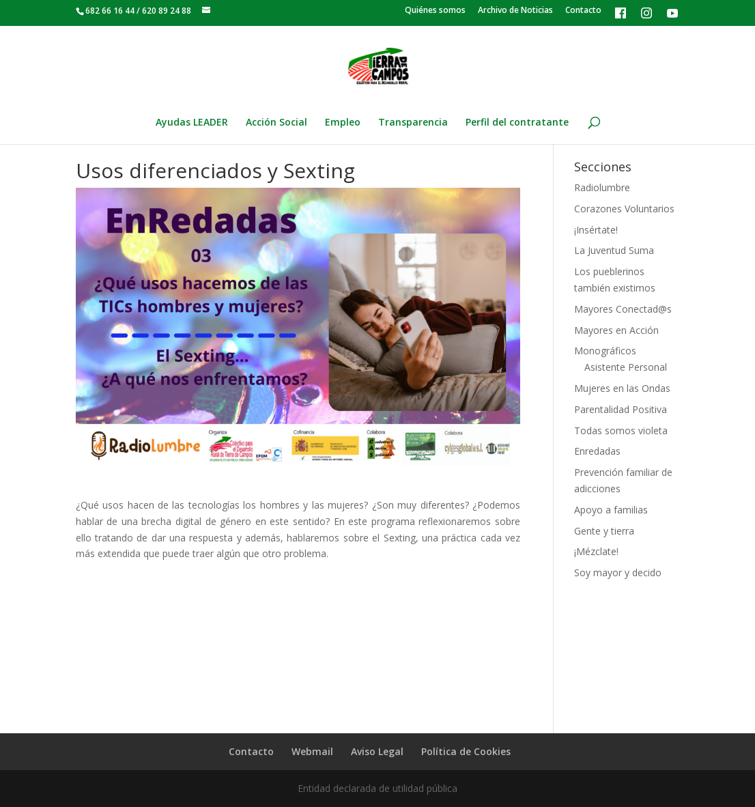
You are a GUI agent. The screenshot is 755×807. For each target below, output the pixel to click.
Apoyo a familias (611, 509)
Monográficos (605, 350)
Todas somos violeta (621, 430)
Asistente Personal (625, 366)
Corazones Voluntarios (624, 208)
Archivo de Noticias (515, 11)
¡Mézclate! (596, 551)
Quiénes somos (435, 11)
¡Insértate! (596, 229)
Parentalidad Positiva (620, 409)
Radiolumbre (602, 187)
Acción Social (276, 122)
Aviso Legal (377, 751)
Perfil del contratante (517, 122)
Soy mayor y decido (617, 572)
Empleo (342, 122)
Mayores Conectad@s (623, 308)
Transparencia (413, 122)
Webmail (312, 751)
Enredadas (597, 450)
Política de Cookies (466, 751)
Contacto (583, 11)
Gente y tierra (604, 530)
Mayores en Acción (616, 330)
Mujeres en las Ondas (622, 388)
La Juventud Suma (614, 250)
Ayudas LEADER (192, 122)
